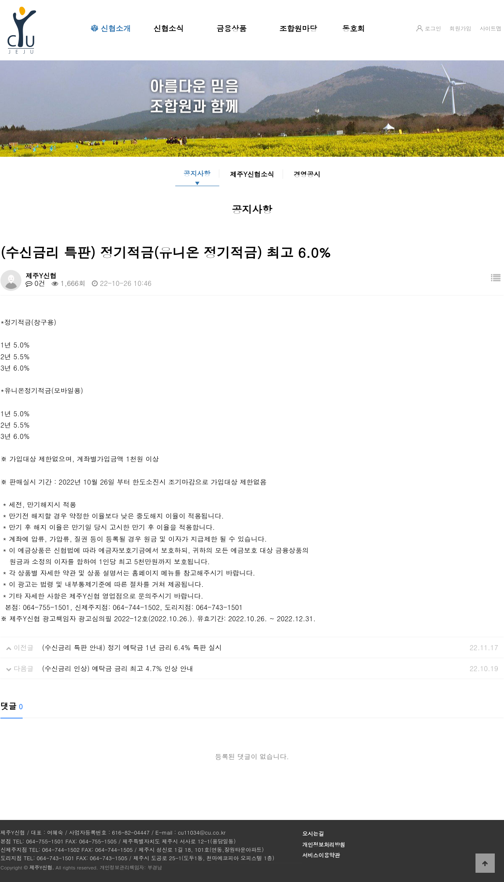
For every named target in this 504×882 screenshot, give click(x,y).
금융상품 (231, 28)
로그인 (433, 28)
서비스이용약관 (321, 855)
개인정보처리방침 (323, 844)
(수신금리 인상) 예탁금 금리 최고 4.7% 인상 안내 (117, 668)
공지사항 (197, 173)
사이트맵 (490, 28)
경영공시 (307, 174)
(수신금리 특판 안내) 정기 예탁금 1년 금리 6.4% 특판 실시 (132, 647)
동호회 (353, 28)
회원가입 (460, 28)
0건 (35, 283)
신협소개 (116, 28)
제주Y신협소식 (252, 174)
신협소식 (168, 28)
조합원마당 (298, 28)
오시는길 (313, 834)
